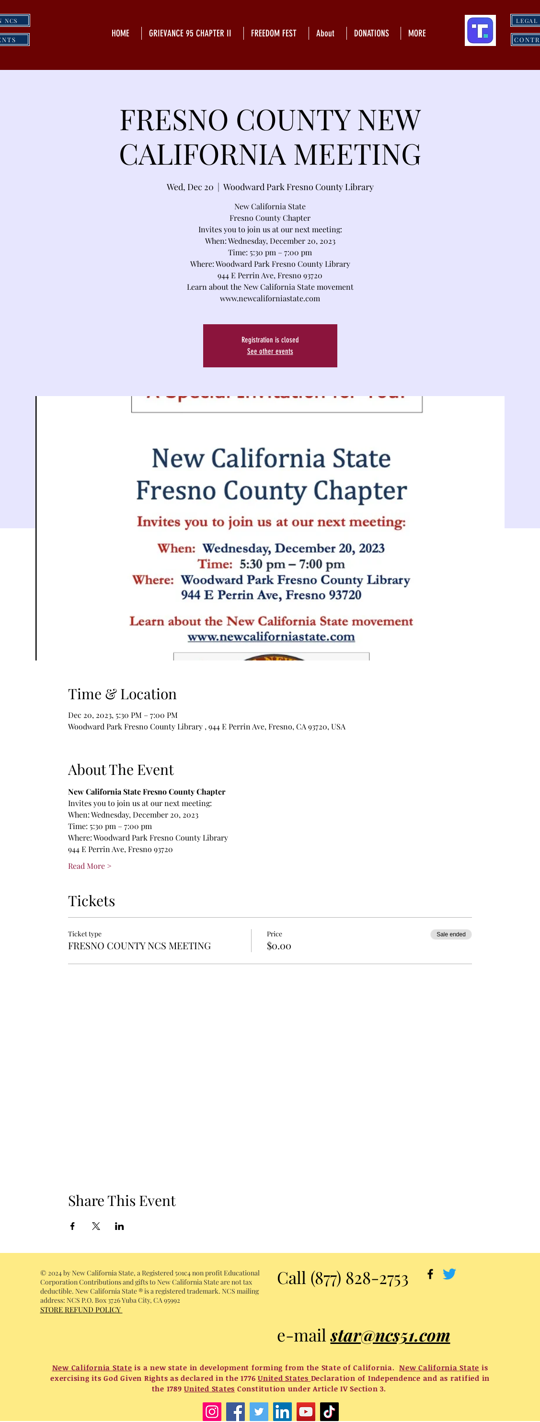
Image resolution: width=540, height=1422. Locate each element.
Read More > (90, 866)
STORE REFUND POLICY (81, 1309)
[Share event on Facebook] (72, 1226)
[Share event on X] (96, 1226)
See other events (270, 351)
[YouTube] (306, 1411)
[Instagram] (212, 1411)
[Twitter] (449, 1274)
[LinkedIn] (282, 1411)
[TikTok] (329, 1411)
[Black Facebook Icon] (430, 1274)
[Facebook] (235, 1411)
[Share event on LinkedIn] (119, 1226)
